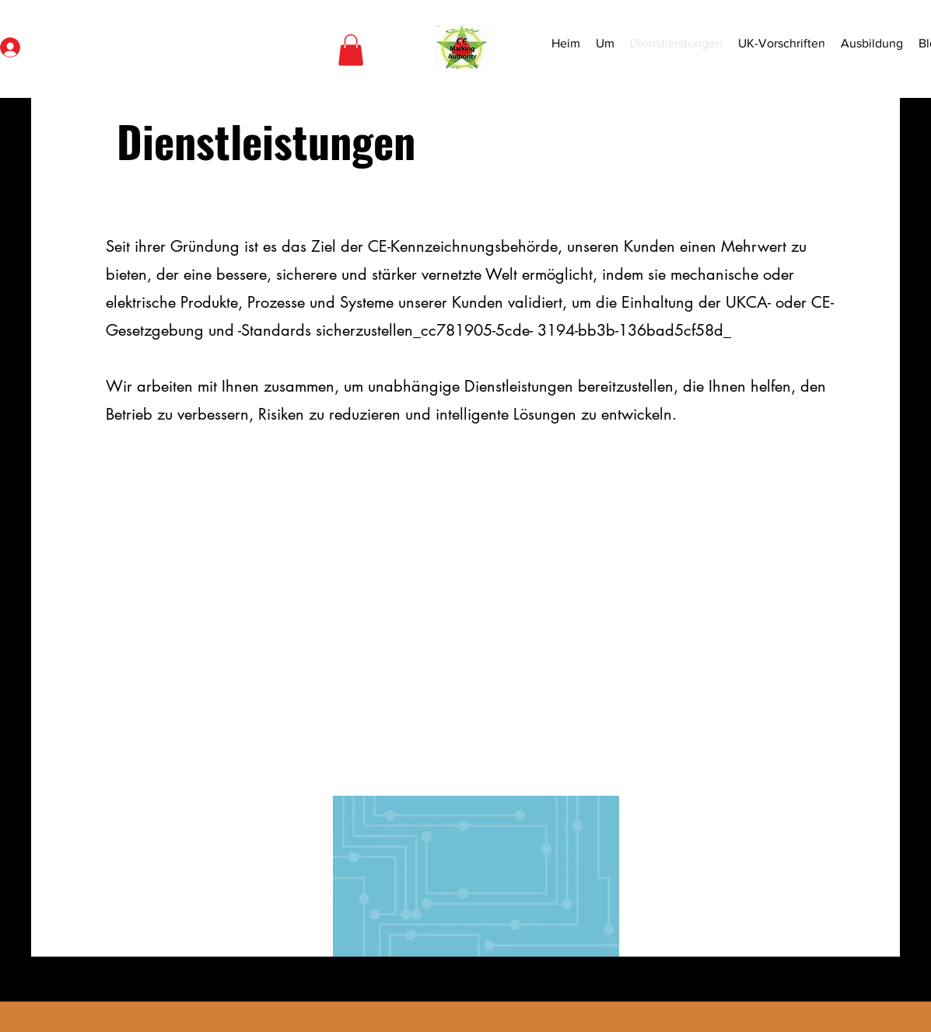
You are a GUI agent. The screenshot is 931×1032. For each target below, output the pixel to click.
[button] (351, 50)
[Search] (830, 49)
